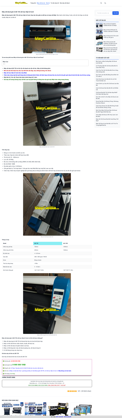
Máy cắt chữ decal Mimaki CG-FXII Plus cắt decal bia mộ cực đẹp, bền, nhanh (110, 49)
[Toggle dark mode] (105, 3)
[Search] (101, 3)
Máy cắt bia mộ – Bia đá (43, 3)
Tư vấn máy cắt (55, 3)
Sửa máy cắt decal (65, 3)
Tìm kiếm (115, 13)
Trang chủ (33, 3)
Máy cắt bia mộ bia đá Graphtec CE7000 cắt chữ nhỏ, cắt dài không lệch (110, 43)
